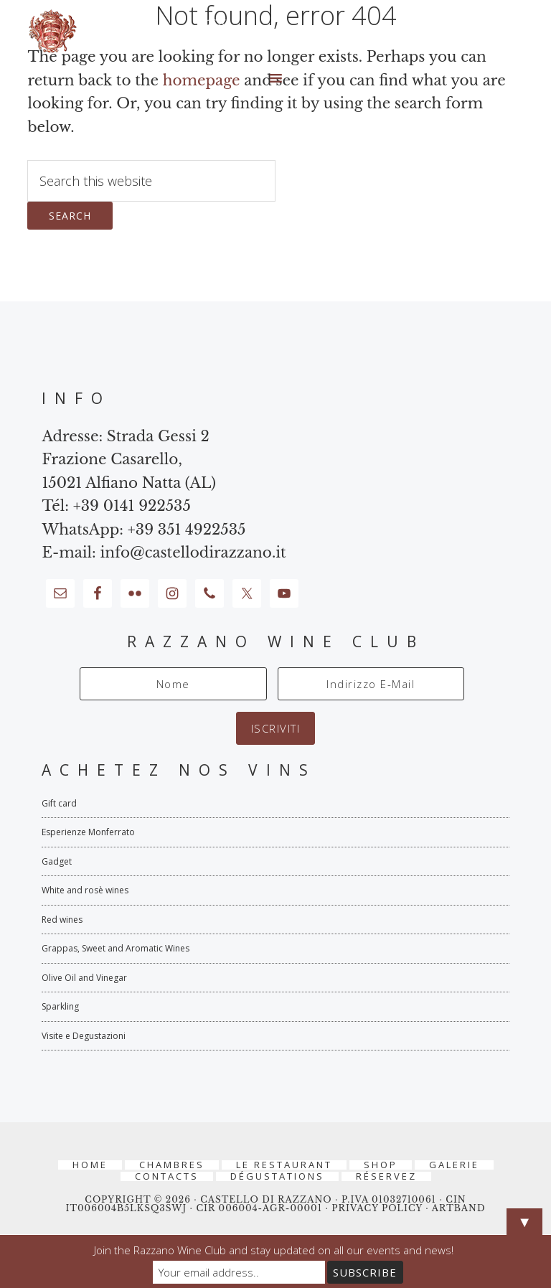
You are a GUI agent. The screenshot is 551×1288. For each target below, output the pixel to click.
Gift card (59, 803)
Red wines (62, 919)
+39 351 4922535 (187, 529)
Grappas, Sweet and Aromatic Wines (115, 948)
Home (90, 1165)
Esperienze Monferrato (88, 832)
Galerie (454, 1165)
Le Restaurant (284, 1165)
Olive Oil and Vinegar (84, 978)
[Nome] (173, 683)
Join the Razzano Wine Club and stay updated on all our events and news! (273, 1250)
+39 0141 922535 (132, 505)
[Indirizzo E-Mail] (371, 683)
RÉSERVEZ (386, 1176)
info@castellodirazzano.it (193, 552)
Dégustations (277, 1176)
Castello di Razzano (275, 31)
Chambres (171, 1165)
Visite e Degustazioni (84, 1036)
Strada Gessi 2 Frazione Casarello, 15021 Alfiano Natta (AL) (129, 460)
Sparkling (60, 1006)
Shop (380, 1165)
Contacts (167, 1176)
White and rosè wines (85, 890)
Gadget (57, 861)
